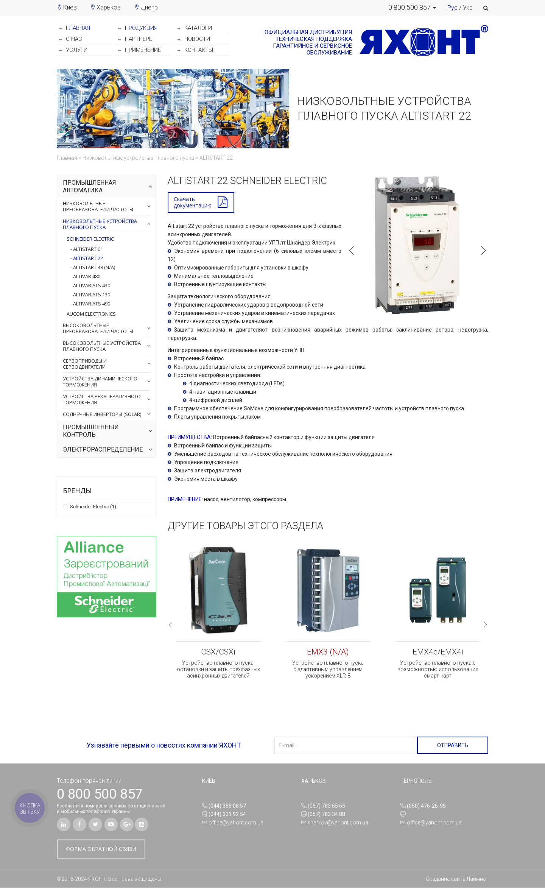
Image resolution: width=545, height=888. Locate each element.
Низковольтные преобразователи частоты (98, 206)
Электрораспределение (103, 449)
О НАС (70, 39)
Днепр (149, 7)
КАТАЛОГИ (195, 28)
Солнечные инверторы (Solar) (102, 414)
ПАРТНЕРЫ (136, 39)
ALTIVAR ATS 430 (91, 285)
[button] (412, 7)
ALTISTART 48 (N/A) (93, 267)
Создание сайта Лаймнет (457, 879)
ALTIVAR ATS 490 (91, 303)
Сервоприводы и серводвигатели (85, 363)
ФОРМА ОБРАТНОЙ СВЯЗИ (101, 849)
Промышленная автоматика (89, 186)
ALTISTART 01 (87, 249)
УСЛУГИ (73, 50)
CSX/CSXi (218, 652)
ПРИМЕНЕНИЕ (139, 50)
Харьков (109, 7)
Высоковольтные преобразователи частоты (98, 328)
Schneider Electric (90, 238)
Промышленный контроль (91, 431)
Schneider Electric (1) (92, 506)
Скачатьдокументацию (193, 202)
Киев (70, 7)
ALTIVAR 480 (86, 276)
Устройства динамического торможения (100, 381)
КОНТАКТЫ (195, 50)
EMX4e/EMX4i (438, 652)
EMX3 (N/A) (328, 652)
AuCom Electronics (91, 313)
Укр (468, 7)
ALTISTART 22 (87, 258)
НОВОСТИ (194, 39)
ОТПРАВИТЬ (452, 746)
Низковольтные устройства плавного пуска (100, 224)
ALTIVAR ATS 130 (91, 294)
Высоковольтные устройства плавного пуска (102, 346)
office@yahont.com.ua (236, 823)
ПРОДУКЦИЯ (137, 28)
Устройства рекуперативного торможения (102, 399)
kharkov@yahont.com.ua (338, 823)
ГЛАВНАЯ (74, 28)
